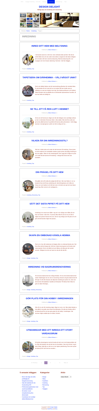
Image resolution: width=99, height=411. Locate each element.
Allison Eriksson (52, 49)
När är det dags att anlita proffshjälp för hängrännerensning (29, 379)
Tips (65, 1)
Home (28, 31)
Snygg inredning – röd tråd (33, 1)
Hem (22, 1)
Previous (34, 362)
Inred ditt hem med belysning (49, 46)
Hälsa (44, 379)
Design (44, 1)
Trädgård (44, 389)
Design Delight (49, 6)
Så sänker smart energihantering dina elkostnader (27, 393)
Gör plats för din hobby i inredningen (49, 298)
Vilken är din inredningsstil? (49, 140)
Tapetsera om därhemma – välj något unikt (49, 77)
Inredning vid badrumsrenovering (49, 267)
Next (65, 362)
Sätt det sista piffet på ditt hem (49, 204)
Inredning (51, 1)
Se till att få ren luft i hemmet (49, 109)
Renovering (59, 1)
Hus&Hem (45, 381)
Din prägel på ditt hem (49, 172)
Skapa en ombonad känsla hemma (49, 235)
